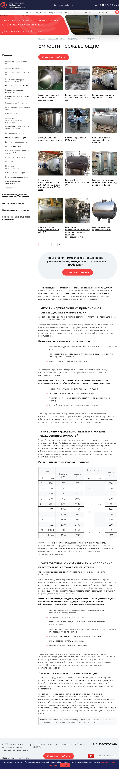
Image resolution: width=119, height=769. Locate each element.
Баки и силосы (11, 114)
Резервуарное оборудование (17, 103)
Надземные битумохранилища (13, 167)
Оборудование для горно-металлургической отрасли (16, 195)
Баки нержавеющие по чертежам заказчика (103, 96)
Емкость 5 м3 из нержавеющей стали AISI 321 (48, 229)
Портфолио (52, 12)
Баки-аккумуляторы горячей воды (17, 97)
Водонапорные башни (14, 133)
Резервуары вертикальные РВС (16, 62)
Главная (41, 38)
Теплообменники (12, 188)
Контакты (109, 12)
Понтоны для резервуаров (16, 177)
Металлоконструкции (13, 203)
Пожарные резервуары (15, 172)
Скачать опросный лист (53, 57)
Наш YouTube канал (106, 755)
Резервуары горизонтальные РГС (17, 73)
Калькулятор (64, 12)
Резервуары (73, 38)
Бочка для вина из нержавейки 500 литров (50, 138)
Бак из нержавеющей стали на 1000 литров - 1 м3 (77, 97)
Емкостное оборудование (16, 142)
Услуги (38, 12)
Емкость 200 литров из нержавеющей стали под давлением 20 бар (104, 182)
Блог (44, 12)
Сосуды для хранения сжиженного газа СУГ (14, 80)
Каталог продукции (56, 38)
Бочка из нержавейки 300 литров (75, 138)
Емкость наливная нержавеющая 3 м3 (101, 228)
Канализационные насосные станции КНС (17, 152)
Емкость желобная (13, 146)
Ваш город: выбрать (63, 5)
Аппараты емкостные (14, 68)
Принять (65, 765)
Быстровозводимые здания (15, 210)
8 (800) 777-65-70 (108, 4)
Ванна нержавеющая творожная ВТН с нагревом (102, 139)
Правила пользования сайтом (16, 757)
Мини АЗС (9, 161)
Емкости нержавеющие (15, 137)
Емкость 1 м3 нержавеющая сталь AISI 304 (77, 182)
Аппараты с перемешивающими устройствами (13, 120)
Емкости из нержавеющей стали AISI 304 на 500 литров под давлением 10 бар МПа (49, 185)
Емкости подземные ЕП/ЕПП (17, 85)
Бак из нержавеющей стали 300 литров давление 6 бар (48, 97)
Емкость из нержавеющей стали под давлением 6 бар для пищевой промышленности (77, 232)
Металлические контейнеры (17, 157)
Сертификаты (86, 12)
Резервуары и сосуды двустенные (14, 91)
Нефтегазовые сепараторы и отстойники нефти (17, 127)
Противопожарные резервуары (13, 182)
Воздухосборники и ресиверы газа (18, 108)
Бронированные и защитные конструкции (16, 218)
